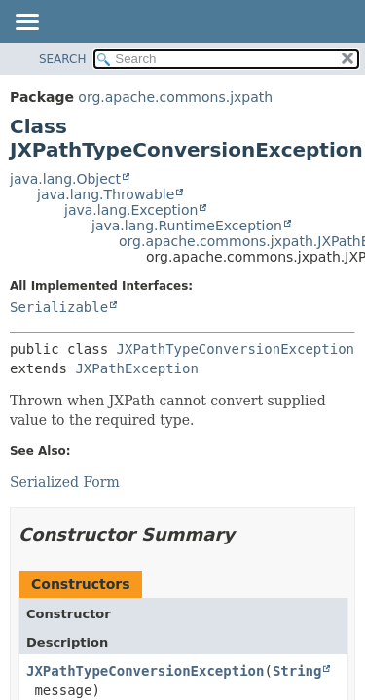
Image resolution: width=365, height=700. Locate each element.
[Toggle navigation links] (26, 23)
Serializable (59, 307)
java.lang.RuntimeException (186, 225)
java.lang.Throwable (105, 194)
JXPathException (136, 368)
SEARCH (63, 59)
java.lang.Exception (131, 210)
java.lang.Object (65, 179)
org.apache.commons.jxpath (175, 97)
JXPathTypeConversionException (235, 349)
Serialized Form (65, 482)
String (297, 671)
